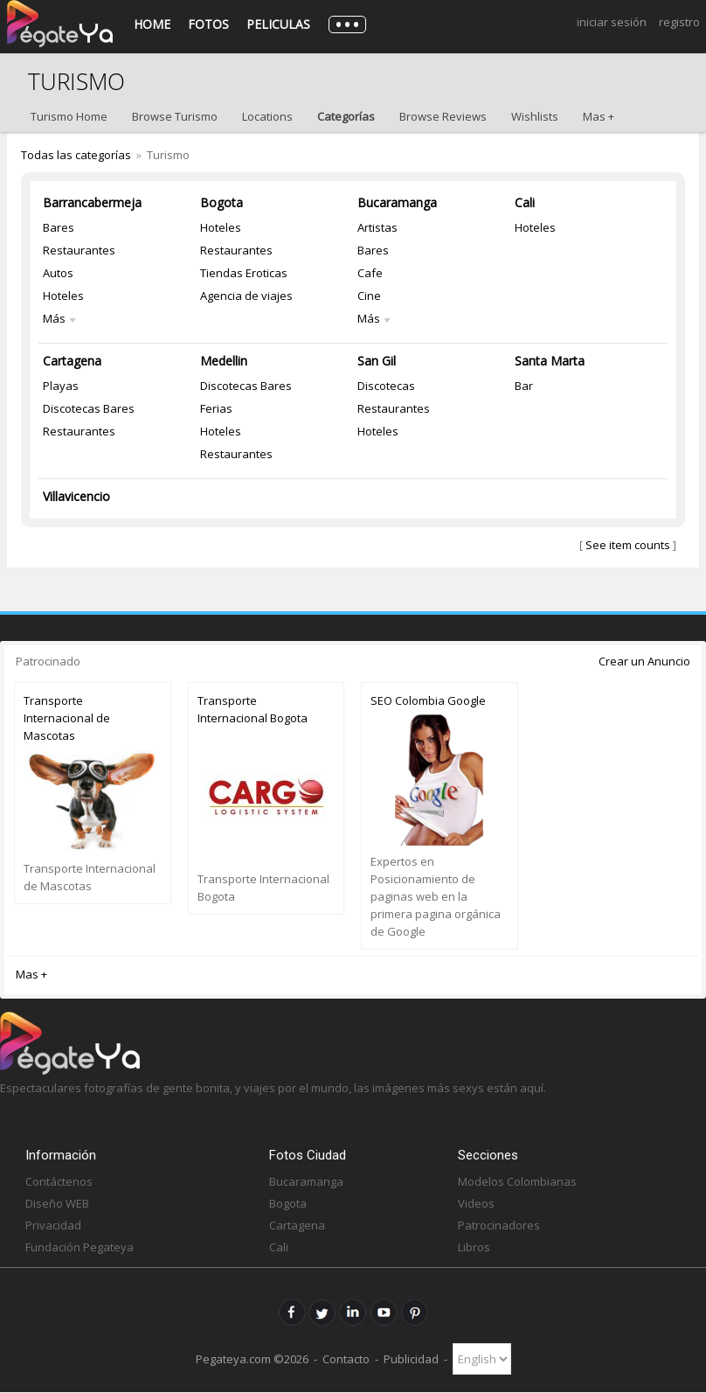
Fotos (208, 24)
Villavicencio (76, 496)
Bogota (221, 202)
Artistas (377, 227)
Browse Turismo (175, 116)
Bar (524, 386)
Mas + (598, 116)
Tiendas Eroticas (243, 273)
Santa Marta (550, 360)
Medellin (223, 360)
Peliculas (278, 24)
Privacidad (53, 1225)
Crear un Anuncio (644, 661)
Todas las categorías (76, 155)
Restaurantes (79, 250)
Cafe (370, 273)
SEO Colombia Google (428, 700)
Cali (525, 202)
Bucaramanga (397, 202)
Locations (267, 116)
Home (152, 24)
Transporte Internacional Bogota (252, 709)
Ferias (216, 408)
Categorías (346, 116)
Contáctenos (59, 1181)
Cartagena (72, 360)
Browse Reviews (443, 116)
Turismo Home (69, 116)
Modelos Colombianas (517, 1181)
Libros (474, 1247)
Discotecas (386, 386)
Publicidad (411, 1359)
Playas (61, 386)
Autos (58, 273)
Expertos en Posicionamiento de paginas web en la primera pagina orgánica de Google (435, 896)
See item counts (627, 545)
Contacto (346, 1359)
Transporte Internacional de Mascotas (67, 718)
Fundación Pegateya (79, 1247)
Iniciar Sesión (612, 22)
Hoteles (63, 295)
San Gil (376, 360)
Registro (679, 22)
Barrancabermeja (92, 202)
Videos (476, 1203)
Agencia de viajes (246, 295)
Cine (369, 295)
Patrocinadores (499, 1225)
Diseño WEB (57, 1203)
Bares (58, 227)
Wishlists (534, 116)
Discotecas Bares (89, 408)
